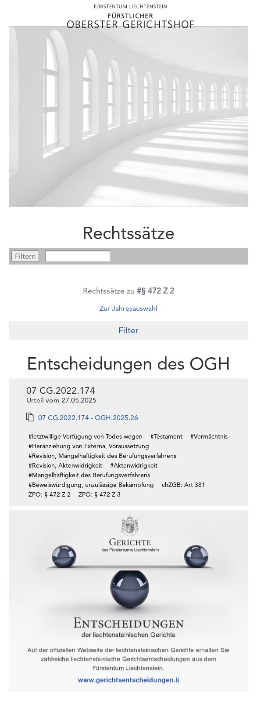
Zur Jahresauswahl (128, 308)
